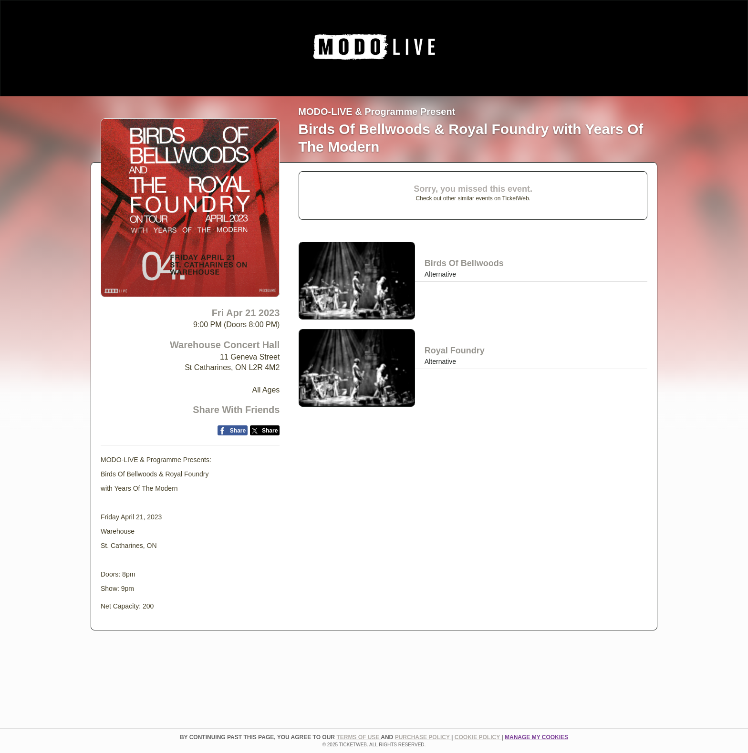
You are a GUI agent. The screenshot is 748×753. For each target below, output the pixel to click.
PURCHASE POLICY (423, 737)
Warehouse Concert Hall (225, 345)
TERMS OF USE (358, 737)
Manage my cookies (536, 737)
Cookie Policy (478, 737)
